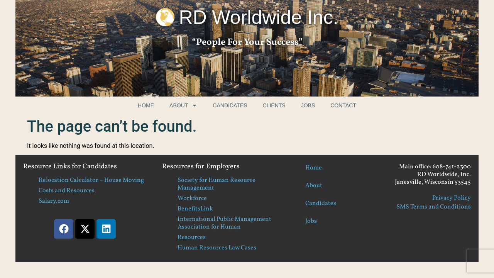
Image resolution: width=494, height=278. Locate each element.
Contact (343, 105)
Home (146, 105)
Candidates (230, 105)
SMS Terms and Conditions (433, 207)
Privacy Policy (451, 198)
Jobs (308, 105)
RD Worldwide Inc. (258, 17)
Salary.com (54, 201)
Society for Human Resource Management (216, 184)
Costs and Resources (67, 190)
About (183, 105)
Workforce (192, 198)
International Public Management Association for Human (224, 223)
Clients (274, 105)
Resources (192, 237)
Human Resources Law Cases (217, 248)
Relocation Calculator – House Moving (91, 180)
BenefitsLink (195, 209)
